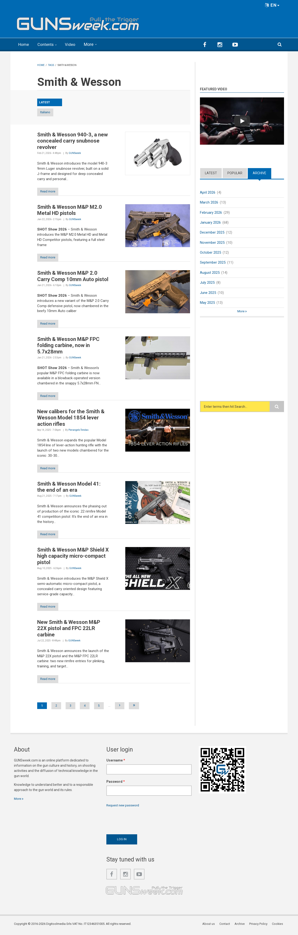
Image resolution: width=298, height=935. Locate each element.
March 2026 (209, 202)
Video (72, 44)
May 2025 (207, 303)
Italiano (49, 112)
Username (115, 763)
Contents (47, 44)
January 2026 (210, 222)
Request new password (123, 808)
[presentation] (142, 822)
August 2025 (210, 273)
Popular (234, 172)
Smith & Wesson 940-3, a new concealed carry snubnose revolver (72, 141)
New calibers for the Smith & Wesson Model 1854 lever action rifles (70, 419)
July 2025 (207, 283)
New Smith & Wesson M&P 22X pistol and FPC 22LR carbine (68, 631)
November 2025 (212, 242)
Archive (259, 172)
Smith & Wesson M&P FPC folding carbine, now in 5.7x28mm (68, 346)
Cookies (278, 926)
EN (272, 5)
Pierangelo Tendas (78, 431)
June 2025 (208, 293)
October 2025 (210, 253)
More (91, 44)
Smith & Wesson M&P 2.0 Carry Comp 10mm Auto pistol (72, 277)
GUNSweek (75, 153)
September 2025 (213, 263)
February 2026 (211, 212)
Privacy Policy (259, 926)
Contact (226, 926)
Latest (211, 172)
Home (24, 44)
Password (115, 784)
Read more (49, 191)
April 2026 (207, 192)
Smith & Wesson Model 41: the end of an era (68, 488)
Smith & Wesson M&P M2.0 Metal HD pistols (69, 210)
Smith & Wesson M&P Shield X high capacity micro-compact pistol (73, 558)
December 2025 (212, 232)
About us (210, 926)
